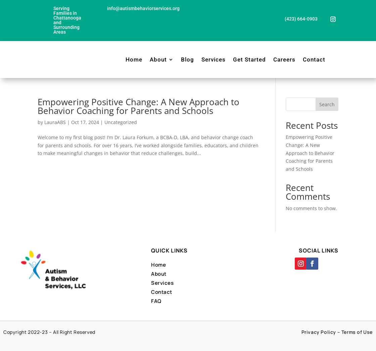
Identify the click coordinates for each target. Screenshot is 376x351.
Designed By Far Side (211, 340)
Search (327, 104)
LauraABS (55, 122)
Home (134, 59)
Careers (284, 59)
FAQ (156, 301)
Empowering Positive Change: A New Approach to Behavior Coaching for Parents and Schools (138, 106)
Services (213, 59)
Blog (187, 59)
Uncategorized (120, 122)
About (158, 59)
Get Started (249, 59)
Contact (314, 59)
